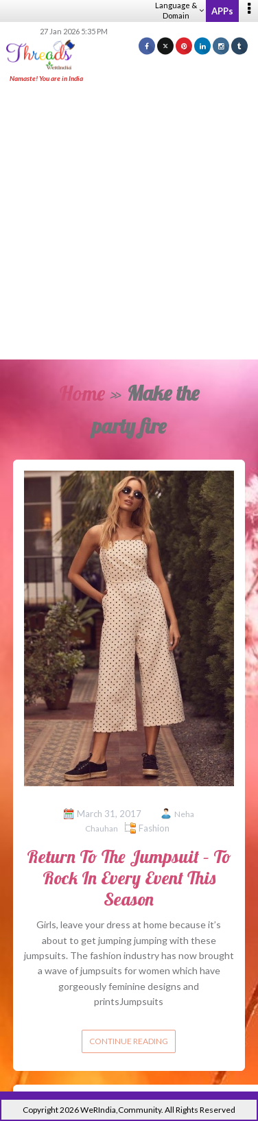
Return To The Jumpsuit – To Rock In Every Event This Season (129, 877)
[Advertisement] (129, 222)
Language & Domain (179, 10)
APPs (222, 10)
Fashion (154, 828)
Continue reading (128, 1041)
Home (82, 393)
